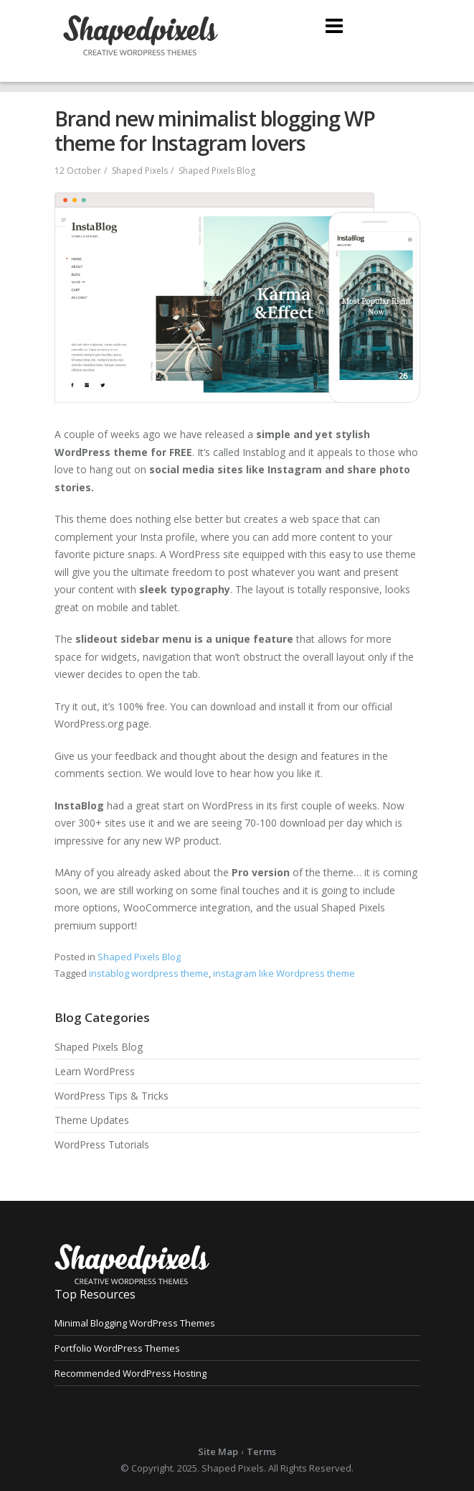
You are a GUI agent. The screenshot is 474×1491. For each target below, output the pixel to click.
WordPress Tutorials (101, 1144)
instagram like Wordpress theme (284, 973)
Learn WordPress (94, 1071)
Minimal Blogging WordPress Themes (134, 1322)
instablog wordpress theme (149, 973)
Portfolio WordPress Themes (117, 1348)
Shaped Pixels (140, 170)
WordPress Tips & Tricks (111, 1095)
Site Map (218, 1451)
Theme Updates (91, 1120)
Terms (261, 1451)
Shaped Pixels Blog (217, 170)
